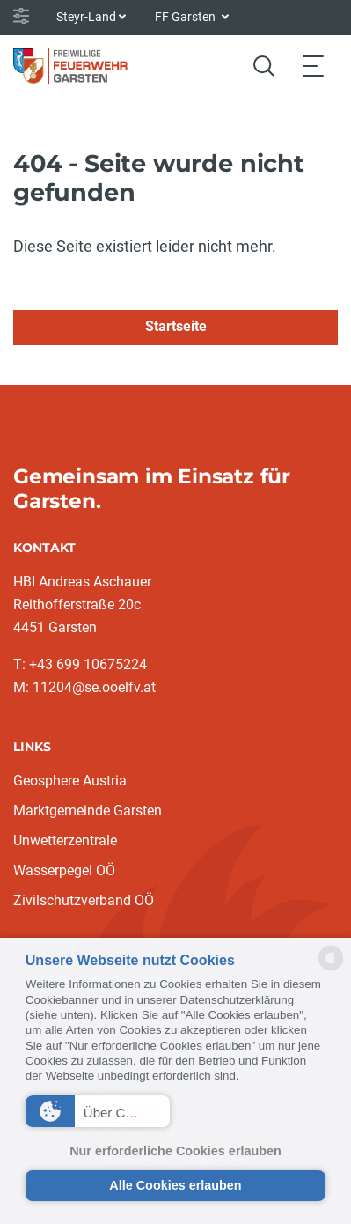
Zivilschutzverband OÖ (83, 900)
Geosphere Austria (70, 780)
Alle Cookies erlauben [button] (175, 1185)
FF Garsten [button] (186, 17)
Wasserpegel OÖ (64, 870)
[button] (98, 1111)
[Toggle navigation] (313, 65)
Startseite (176, 326)
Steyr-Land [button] (86, 17)
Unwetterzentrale (65, 840)
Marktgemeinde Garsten (87, 810)
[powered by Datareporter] (331, 969)
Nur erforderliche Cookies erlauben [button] (175, 1151)
